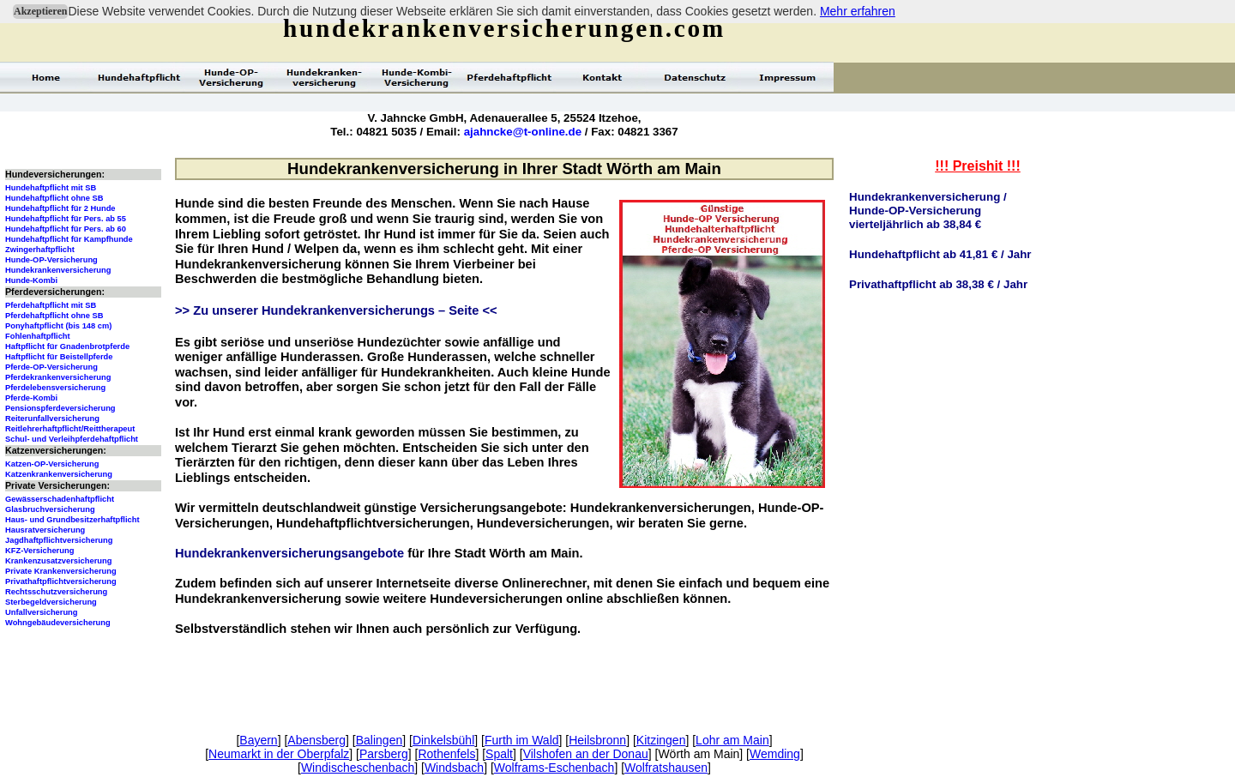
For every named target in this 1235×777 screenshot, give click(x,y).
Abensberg (316, 740)
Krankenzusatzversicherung (58, 561)
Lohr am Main (732, 740)
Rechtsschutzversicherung (56, 591)
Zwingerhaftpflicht (40, 249)
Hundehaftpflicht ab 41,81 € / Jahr (940, 254)
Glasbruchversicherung (50, 509)
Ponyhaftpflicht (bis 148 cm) (58, 326)
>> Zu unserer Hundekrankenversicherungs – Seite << (336, 310)
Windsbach (454, 767)
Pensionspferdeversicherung (60, 408)
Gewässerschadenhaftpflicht (59, 499)
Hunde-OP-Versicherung (51, 260)
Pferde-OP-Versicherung (51, 367)
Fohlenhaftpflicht (37, 336)
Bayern (258, 740)
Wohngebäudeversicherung (58, 622)
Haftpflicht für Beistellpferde (58, 356)
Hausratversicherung (45, 530)
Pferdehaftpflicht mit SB (50, 305)
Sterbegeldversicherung (51, 602)
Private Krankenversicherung (61, 571)
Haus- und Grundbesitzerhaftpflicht (72, 519)
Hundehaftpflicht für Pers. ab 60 (65, 229)
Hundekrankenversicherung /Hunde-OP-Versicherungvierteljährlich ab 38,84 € (928, 210)
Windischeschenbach (357, 767)
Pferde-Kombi (31, 398)
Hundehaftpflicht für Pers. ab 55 (65, 218)
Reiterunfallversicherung (52, 418)
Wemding (775, 754)
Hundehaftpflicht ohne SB (54, 198)
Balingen (379, 740)
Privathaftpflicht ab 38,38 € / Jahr (938, 284)
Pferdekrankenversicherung (58, 377)
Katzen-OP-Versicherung (52, 464)
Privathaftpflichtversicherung (61, 581)
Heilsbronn (597, 740)
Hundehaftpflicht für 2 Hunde (60, 208)
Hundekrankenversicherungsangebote (289, 553)
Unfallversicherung (41, 612)
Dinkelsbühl (443, 740)
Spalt (499, 754)
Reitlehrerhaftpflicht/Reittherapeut (70, 429)
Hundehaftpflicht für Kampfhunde (69, 239)
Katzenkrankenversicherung (58, 474)
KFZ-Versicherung (39, 550)
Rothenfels (446, 754)
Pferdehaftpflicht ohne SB (54, 315)
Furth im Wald (522, 740)
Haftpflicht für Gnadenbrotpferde (67, 346)
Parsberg (383, 754)
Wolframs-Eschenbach (554, 767)
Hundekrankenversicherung (58, 270)
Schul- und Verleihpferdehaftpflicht (71, 439)
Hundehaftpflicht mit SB (50, 188)
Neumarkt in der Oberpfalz (278, 754)
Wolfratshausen (666, 767)
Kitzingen (661, 740)
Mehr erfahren (857, 11)
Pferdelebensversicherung (55, 387)
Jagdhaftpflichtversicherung (58, 540)
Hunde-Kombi (31, 280)
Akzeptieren (40, 11)
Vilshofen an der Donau (585, 754)
